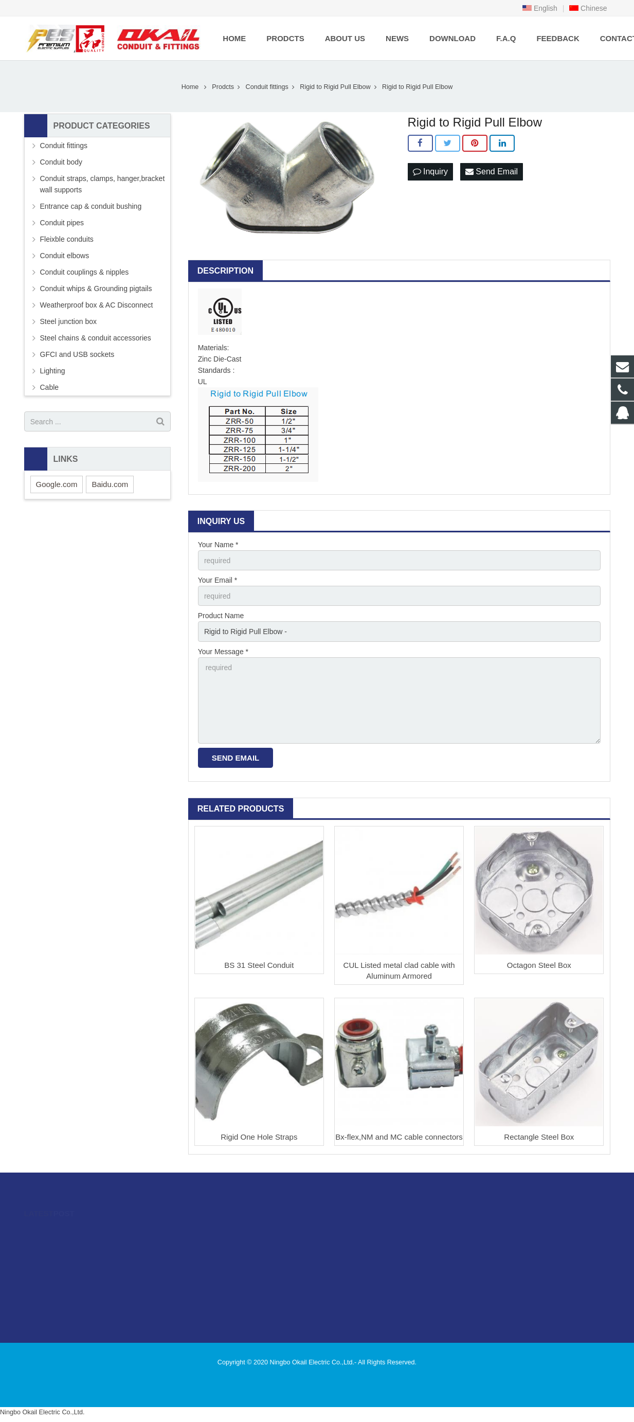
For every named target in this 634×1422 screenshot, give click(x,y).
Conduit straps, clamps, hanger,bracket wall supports (102, 184)
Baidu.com (110, 484)
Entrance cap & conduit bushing (91, 206)
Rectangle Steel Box (539, 1136)
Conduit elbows (64, 255)
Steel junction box (68, 321)
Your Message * (223, 651)
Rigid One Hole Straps (259, 1136)
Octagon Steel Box (539, 965)
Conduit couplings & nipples (84, 272)
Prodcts (223, 87)
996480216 (352, 1232)
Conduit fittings (267, 87)
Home (190, 87)
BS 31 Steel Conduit (259, 965)
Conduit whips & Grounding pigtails (96, 288)
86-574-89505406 (360, 1247)
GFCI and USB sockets (77, 354)
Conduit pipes (62, 223)
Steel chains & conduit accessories (95, 338)
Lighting (52, 371)
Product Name (221, 615)
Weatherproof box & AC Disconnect (96, 305)
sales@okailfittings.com (370, 1262)
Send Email (491, 171)
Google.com (57, 484)
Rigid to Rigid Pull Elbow (335, 87)
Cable (49, 387)
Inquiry (430, 171)
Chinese (588, 8)
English (539, 8)
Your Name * (218, 545)
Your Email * (218, 580)
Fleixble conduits (67, 239)
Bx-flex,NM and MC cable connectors (399, 1136)
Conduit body (61, 162)
